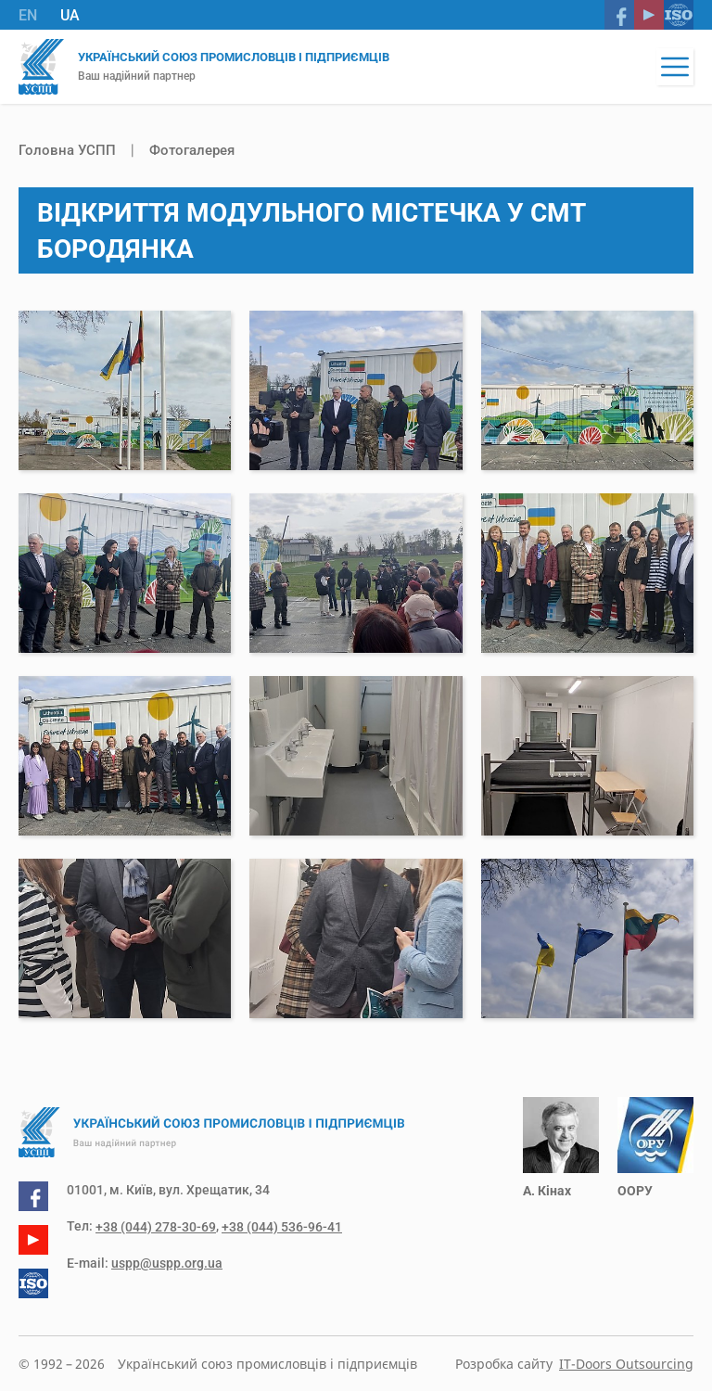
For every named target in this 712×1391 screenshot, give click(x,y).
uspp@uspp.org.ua (166, 1263)
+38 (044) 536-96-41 (282, 1226)
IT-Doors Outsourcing (626, 1363)
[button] (674, 66)
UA (70, 15)
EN (28, 15)
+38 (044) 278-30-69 (155, 1226)
